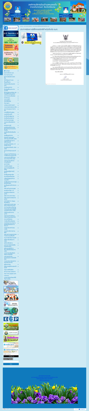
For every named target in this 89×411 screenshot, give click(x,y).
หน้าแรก (21, 26)
